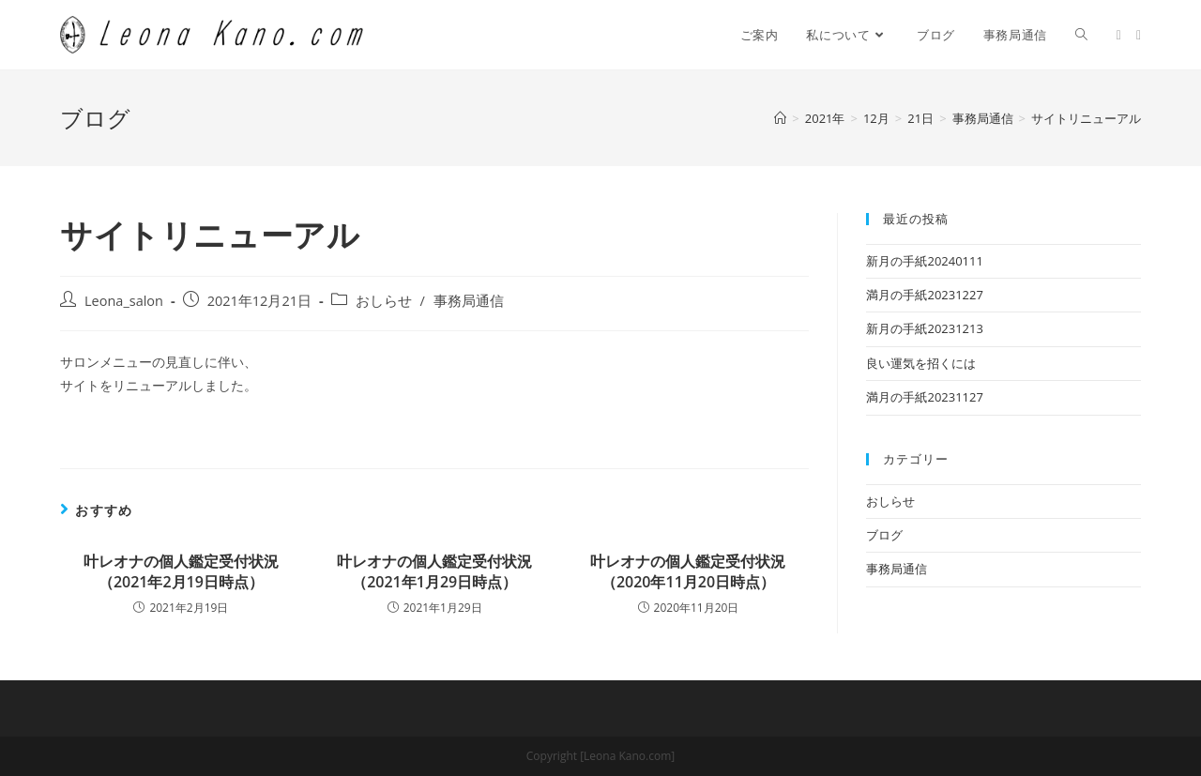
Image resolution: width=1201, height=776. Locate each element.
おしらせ (384, 301)
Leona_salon (123, 301)
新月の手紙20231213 (924, 328)
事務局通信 (468, 301)
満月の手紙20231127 (924, 396)
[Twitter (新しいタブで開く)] (1119, 35)
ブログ (884, 534)
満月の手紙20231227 (924, 294)
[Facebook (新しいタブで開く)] (1138, 35)
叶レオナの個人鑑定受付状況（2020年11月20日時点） (687, 571)
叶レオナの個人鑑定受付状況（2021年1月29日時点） (434, 571)
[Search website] (1081, 34)
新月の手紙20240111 (924, 260)
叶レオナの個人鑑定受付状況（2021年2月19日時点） (181, 571)
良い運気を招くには (921, 363)
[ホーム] (780, 118)
